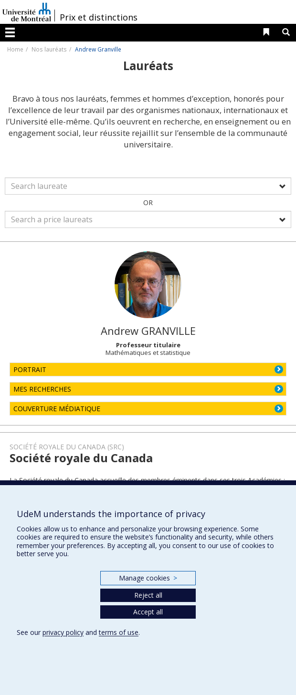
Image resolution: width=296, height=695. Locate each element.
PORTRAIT (29, 369)
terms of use (118, 632)
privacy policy (63, 632)
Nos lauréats (49, 49)
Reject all (148, 595)
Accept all (148, 611)
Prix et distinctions (98, 17)
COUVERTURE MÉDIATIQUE (56, 408)
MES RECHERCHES (42, 389)
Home (15, 49)
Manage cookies (148, 577)
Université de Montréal (26, 11)
